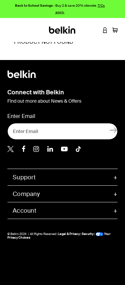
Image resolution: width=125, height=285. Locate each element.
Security (87, 234)
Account (24, 211)
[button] (95, 30)
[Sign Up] (113, 130)
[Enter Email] (62, 131)
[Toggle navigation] (10, 30)
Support (24, 177)
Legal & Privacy (69, 234)
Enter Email (21, 116)
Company (26, 194)
